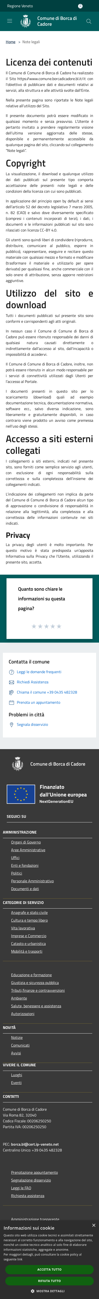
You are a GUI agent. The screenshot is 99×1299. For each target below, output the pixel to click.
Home (10, 42)
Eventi (16, 1082)
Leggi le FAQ (21, 1188)
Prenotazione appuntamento (34, 1172)
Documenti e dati (25, 889)
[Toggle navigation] (10, 21)
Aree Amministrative (28, 850)
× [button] (93, 1225)
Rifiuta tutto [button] (49, 1281)
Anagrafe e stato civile (29, 912)
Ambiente (19, 998)
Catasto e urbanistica (28, 943)
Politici (16, 873)
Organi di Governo (26, 842)
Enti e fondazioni (25, 865)
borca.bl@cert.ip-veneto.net (35, 1144)
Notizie (17, 1037)
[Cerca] (89, 21)
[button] (49, 1291)
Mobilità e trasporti (26, 951)
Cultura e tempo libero (29, 920)
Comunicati (20, 1045)
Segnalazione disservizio (31, 1180)
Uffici (15, 857)
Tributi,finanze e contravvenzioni (38, 990)
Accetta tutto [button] (49, 1269)
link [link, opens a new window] (19, 1259)
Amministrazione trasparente (35, 1219)
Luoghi (16, 1075)
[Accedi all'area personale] (80, 6)
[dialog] (49, 1259)
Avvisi (16, 1053)
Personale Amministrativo (32, 881)
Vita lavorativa (23, 928)
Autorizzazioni (22, 1014)
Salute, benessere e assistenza (36, 1006)
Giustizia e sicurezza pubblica (35, 982)
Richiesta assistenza (27, 1196)
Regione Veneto (20, 6)
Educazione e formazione (31, 975)
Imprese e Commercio (28, 936)
